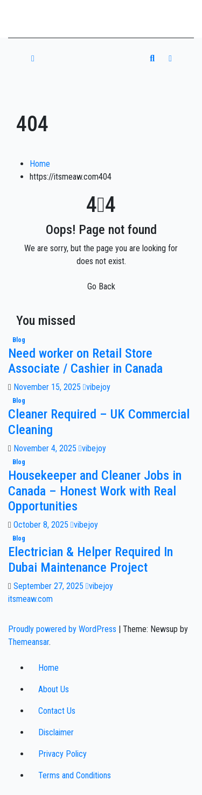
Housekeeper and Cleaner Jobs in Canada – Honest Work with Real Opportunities (95, 491)
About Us (53, 689)
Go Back (101, 286)
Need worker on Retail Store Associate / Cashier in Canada (85, 361)
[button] (152, 58)
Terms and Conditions (74, 775)
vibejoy (96, 387)
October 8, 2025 (42, 525)
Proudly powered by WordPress (63, 629)
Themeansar (28, 642)
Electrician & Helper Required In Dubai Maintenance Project (90, 559)
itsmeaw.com (53, 15)
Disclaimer (56, 732)
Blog (18, 340)
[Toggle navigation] (95, 58)
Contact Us (56, 711)
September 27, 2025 (49, 586)
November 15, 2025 (48, 387)
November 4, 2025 (46, 448)
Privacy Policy (62, 754)
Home (40, 164)
